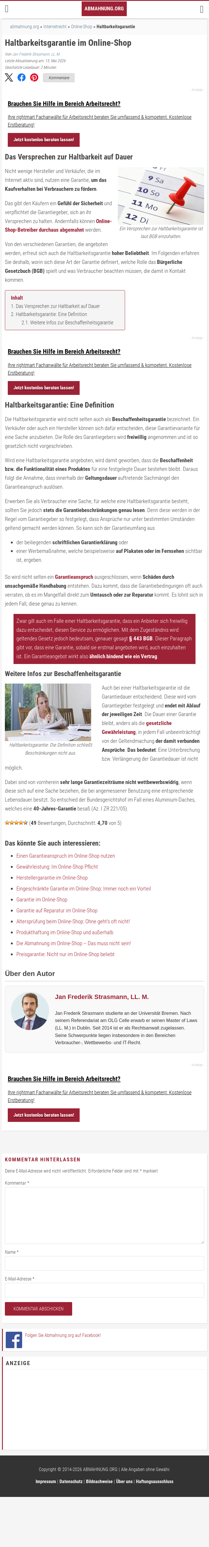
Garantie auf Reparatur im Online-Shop (56, 910)
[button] (9, 78)
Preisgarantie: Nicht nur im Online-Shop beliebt (65, 954)
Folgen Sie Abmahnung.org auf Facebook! (63, 1335)
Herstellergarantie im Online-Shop (52, 877)
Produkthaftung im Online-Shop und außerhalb (64, 932)
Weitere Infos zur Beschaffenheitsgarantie (71, 322)
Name (12, 1252)
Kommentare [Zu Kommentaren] (59, 77)
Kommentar (17, 1183)
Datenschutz (71, 1481)
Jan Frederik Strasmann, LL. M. (36, 54)
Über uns (124, 1481)
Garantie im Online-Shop (41, 899)
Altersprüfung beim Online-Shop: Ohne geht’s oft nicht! (73, 921)
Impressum (46, 1481)
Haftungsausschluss (154, 1481)
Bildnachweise (99, 1481)
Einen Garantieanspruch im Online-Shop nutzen (65, 856)
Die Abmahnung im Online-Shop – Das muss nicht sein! (73, 943)
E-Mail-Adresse (19, 1279)
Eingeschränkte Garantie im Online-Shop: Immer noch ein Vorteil (83, 888)
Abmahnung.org (104, 8)
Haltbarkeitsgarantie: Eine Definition (51, 314)
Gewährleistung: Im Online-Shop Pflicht (57, 866)
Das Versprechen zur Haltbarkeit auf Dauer (58, 306)
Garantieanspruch (74, 577)
